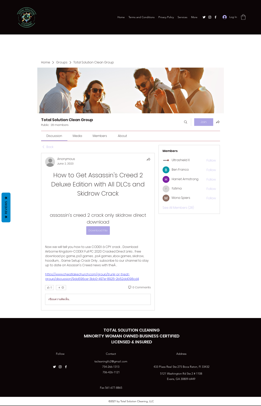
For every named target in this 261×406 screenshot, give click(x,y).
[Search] (185, 122)
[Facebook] (215, 17)
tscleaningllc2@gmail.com (110, 361)
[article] (98, 231)
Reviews (6, 208)
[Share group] (218, 122)
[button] (243, 17)
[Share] (148, 159)
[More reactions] (61, 287)
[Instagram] (210, 17)
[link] (54, 136)
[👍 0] (49, 287)
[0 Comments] (139, 287)
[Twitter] (204, 17)
